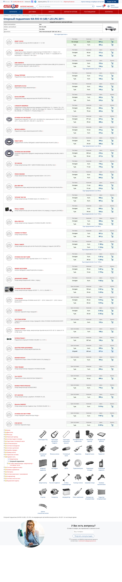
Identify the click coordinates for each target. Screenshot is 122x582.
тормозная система (12, 454)
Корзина (99, 6)
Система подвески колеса (14, 467)
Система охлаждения (13, 446)
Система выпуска (12, 443)
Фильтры (9, 434)
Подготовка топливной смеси (16, 441)
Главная (6, 15)
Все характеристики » (61, 34)
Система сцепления (13, 448)
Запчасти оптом (70, 12)
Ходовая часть (11, 457)
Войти (113, 5)
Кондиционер (11, 476)
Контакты (109, 12)
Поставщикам (89, 12)
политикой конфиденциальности (87, 541)
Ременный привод (12, 437)
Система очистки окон (13, 478)
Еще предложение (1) (92, 69)
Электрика (10, 472)
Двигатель (10, 432)
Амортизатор (14, 459)
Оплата (51, 12)
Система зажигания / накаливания (17, 474)
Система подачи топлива (14, 439)
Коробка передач (12, 450)
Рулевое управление (13, 469)
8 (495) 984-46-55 (18, 1)
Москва (7, 1)
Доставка (32, 12)
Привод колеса (11, 452)
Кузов (8, 430)
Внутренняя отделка (13, 481)
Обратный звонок (69, 1)
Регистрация (114, 7)
